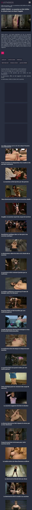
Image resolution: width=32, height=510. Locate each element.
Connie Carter (11, 59)
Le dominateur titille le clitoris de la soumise (12, 79)
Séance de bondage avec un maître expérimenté (13, 71)
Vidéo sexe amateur (5, 5)
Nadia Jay (19, 59)
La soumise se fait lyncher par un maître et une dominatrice (16, 73)
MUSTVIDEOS (7, 2)
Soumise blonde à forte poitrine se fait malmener (13, 69)
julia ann (4, 59)
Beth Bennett (5, 63)
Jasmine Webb (23, 63)
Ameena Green (14, 63)
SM (11, 5)
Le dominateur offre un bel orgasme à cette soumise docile (16, 76)
